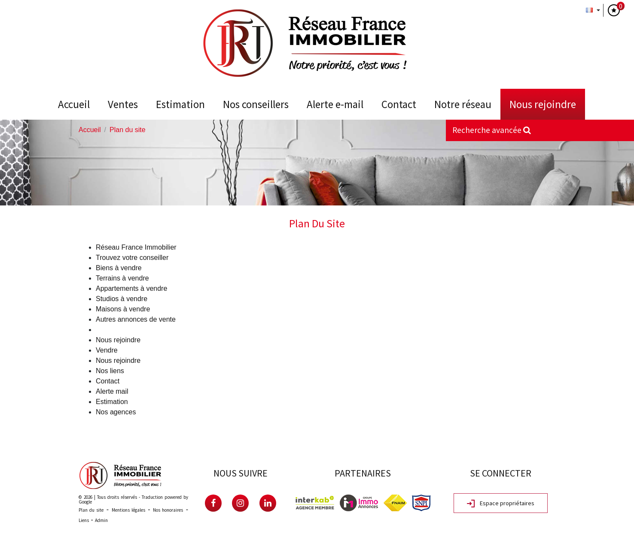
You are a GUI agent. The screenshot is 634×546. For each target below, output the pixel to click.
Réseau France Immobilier (136, 247)
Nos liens (110, 370)
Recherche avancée (491, 130)
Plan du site (91, 510)
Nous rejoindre (542, 104)
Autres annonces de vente (136, 319)
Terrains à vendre (122, 278)
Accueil (74, 104)
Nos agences (116, 412)
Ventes (123, 104)
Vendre (107, 350)
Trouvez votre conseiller (132, 257)
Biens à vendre (119, 267)
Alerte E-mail (335, 104)
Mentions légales (128, 510)
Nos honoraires (168, 510)
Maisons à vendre (123, 309)
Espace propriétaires (500, 504)
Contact (398, 104)
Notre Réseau (462, 104)
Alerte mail (112, 391)
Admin (101, 520)
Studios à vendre (121, 298)
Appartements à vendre (131, 288)
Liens (84, 520)
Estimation (180, 104)
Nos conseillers (256, 104)
